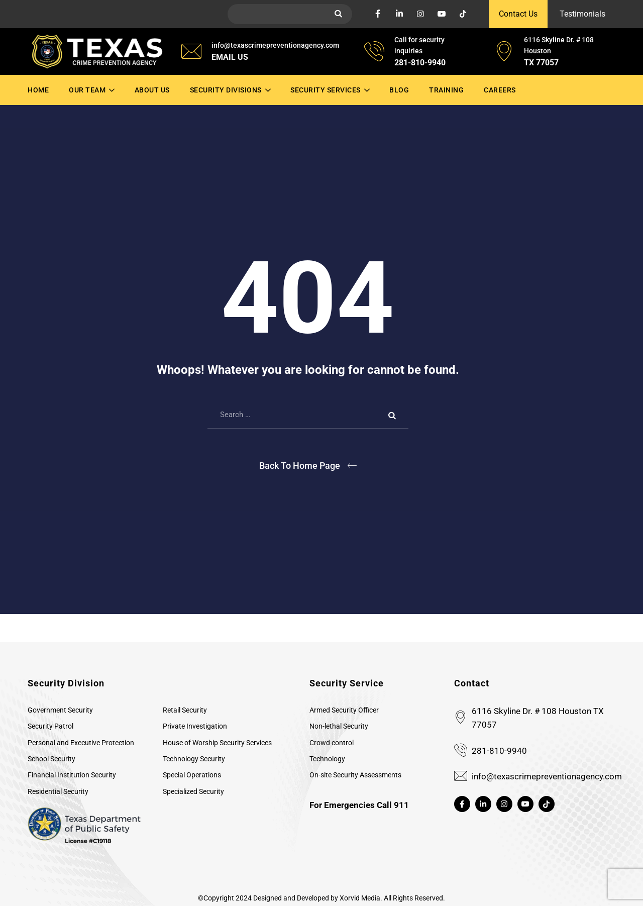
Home (38, 90)
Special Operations (192, 775)
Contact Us (518, 14)
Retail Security (185, 710)
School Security (51, 759)
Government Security (60, 710)
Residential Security (58, 791)
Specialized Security (193, 791)
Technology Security (194, 759)
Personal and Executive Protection (81, 743)
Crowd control (331, 743)
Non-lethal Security (338, 726)
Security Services (325, 90)
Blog (399, 90)
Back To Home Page (299, 465)
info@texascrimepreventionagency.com (547, 776)
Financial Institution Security (72, 775)
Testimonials (582, 14)
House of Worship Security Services (217, 743)
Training (446, 90)
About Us (152, 90)
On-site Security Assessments (355, 775)
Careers (500, 90)
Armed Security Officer (344, 710)
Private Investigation (195, 726)
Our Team (87, 90)
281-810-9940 (499, 751)
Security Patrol (50, 726)
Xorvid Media (360, 898)
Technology (327, 759)
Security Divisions (226, 90)
